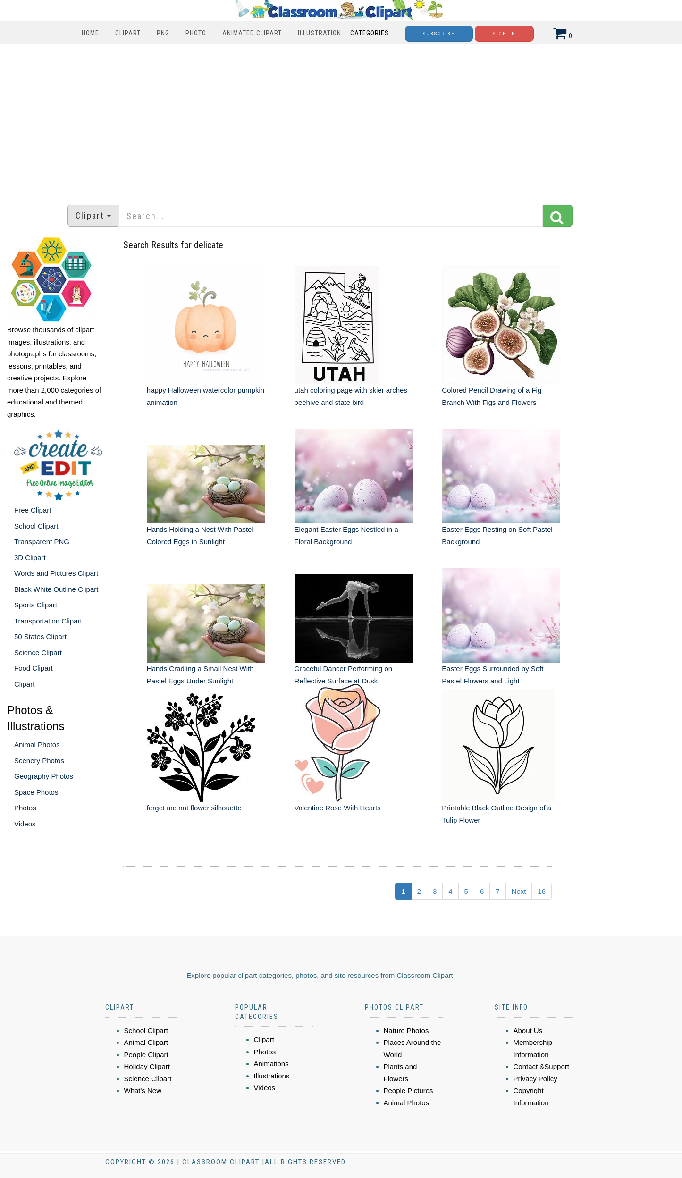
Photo (195, 33)
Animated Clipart (252, 33)
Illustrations (272, 1076)
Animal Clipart (146, 1042)
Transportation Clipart (48, 621)
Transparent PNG (41, 542)
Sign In (504, 34)
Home (90, 33)
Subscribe (439, 34)
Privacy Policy (535, 1079)
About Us (528, 1031)
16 (542, 891)
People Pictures (408, 1090)
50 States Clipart (40, 636)
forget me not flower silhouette (194, 808)
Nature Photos (406, 1031)
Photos (25, 808)
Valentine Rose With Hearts (338, 808)
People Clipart (146, 1055)
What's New (143, 1090)
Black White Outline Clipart (56, 589)
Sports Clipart (35, 605)
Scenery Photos (39, 761)
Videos (25, 824)
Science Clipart (38, 652)
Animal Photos (37, 744)
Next (519, 891)
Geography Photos (43, 776)
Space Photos (36, 792)
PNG (163, 33)
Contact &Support (541, 1066)
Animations (271, 1064)
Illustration (319, 33)
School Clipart (36, 526)
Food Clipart (33, 668)
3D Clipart (30, 558)
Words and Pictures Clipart (56, 573)
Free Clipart (32, 510)
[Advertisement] (341, 120)
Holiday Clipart (147, 1066)
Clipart (128, 33)
